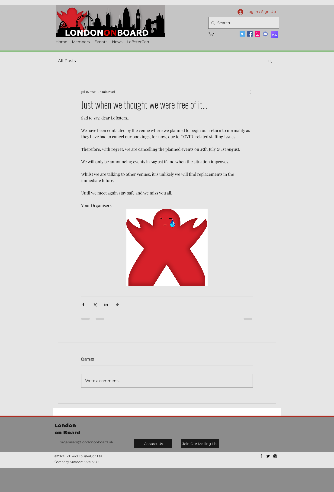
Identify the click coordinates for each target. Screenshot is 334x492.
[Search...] (243, 22)
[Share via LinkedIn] (106, 304)
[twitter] (268, 456)
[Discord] (265, 34)
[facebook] (261, 456)
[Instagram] (257, 34)
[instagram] (275, 456)
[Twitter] (242, 34)
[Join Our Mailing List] (200, 443)
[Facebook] (250, 34)
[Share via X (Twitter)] (95, 304)
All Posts (67, 60)
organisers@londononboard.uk (86, 442)
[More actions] (250, 91)
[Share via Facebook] (83, 304)
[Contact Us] (153, 443)
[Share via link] (117, 304)
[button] (211, 33)
